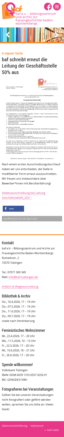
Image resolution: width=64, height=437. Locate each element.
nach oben (53, 430)
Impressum (37, 425)
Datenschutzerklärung (14, 425)
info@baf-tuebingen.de (23, 277)
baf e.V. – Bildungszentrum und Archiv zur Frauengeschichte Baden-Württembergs (36, 18)
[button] (57, 6)
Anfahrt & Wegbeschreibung (20, 286)
